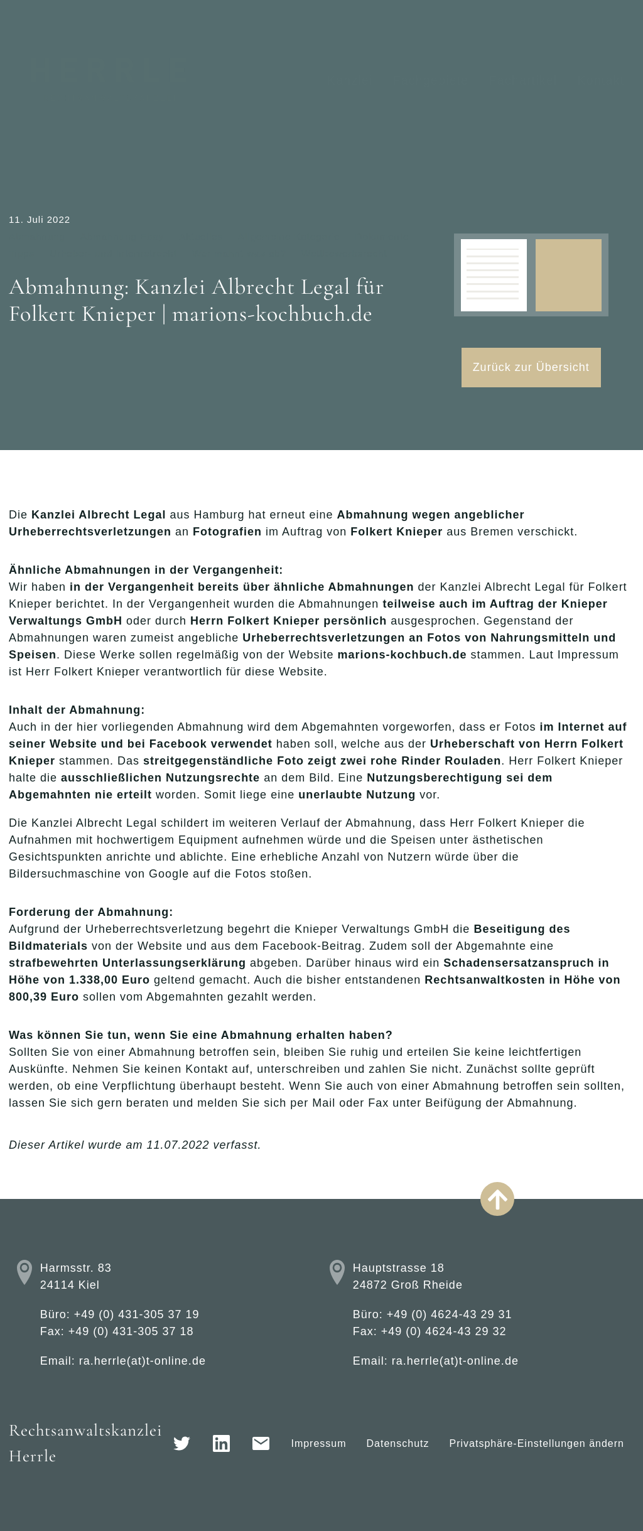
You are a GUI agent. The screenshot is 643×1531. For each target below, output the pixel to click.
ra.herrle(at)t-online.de (142, 1361)
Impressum (318, 1443)
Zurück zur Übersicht (531, 367)
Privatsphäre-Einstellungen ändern (537, 1443)
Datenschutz (398, 1443)
